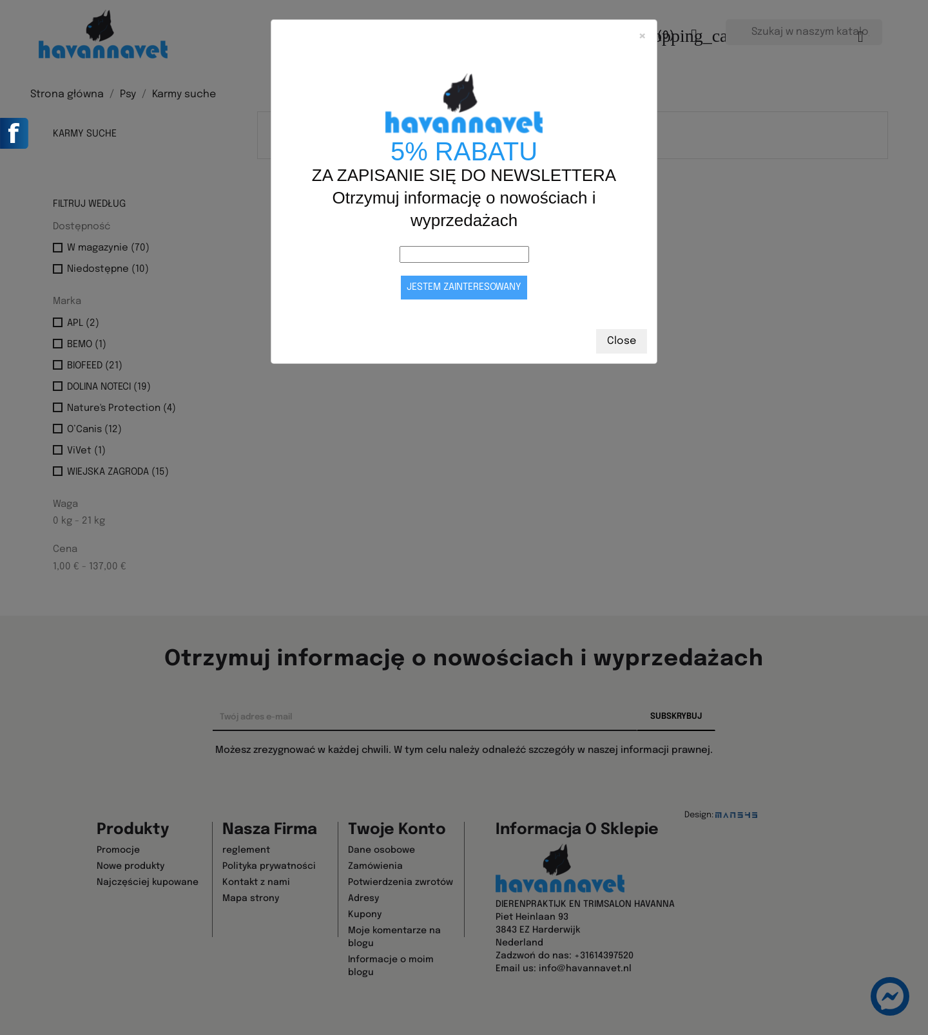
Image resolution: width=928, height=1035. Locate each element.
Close (621, 341)
